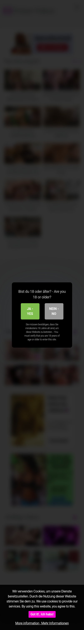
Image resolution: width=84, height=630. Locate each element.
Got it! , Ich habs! (42, 614)
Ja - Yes (30, 311)
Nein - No (54, 311)
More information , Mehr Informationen (42, 623)
